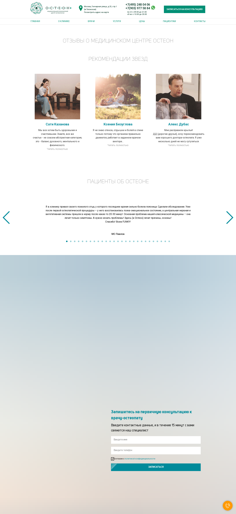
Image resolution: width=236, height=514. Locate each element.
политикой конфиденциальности (142, 459)
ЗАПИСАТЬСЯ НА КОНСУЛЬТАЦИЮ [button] (184, 9)
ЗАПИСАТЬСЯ (177, 467)
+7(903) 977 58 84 (138, 8)
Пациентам (169, 21)
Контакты (199, 21)
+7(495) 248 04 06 (138, 4)
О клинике (64, 21)
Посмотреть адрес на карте (96, 12)
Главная (35, 21)
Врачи (91, 21)
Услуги (117, 21)
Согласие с (136, 458)
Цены (142, 21)
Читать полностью (57, 149)
